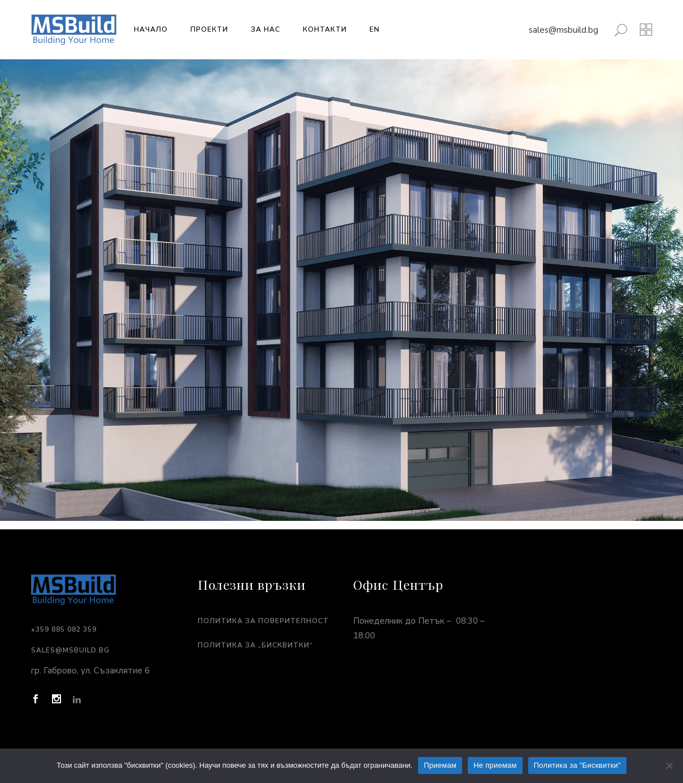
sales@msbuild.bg (563, 30)
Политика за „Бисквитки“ (255, 645)
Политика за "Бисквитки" (577, 765)
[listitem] (343, 454)
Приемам (440, 765)
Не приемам (495, 765)
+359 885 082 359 (64, 629)
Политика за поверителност (263, 620)
